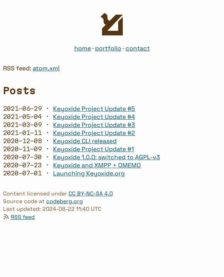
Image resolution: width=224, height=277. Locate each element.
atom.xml (46, 68)
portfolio (108, 48)
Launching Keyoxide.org (89, 173)
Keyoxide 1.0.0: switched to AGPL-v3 (106, 157)
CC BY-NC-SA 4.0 (91, 193)
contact (137, 48)
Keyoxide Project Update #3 (94, 125)
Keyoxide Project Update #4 (94, 117)
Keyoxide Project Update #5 (94, 109)
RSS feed (23, 217)
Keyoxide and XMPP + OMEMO (97, 165)
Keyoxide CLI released (85, 141)
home (82, 48)
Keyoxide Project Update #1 (93, 149)
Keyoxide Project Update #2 (94, 133)
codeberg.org (64, 201)
